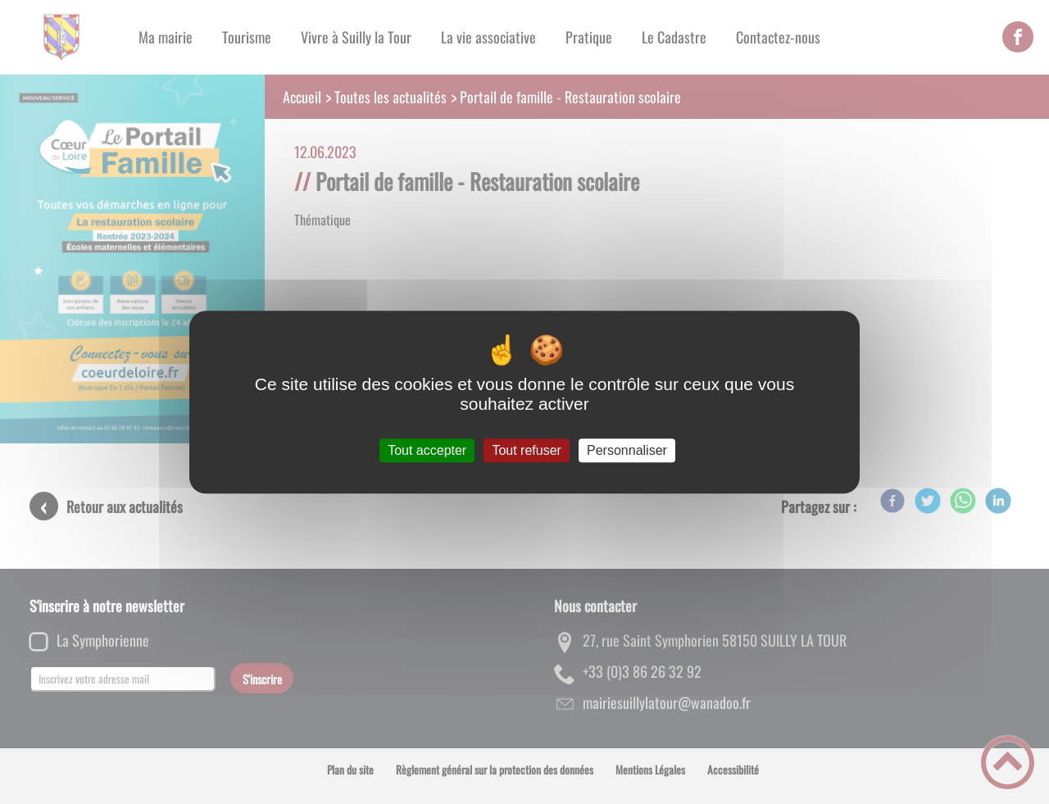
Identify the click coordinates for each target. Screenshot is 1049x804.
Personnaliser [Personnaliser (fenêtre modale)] (627, 450)
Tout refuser (526, 450)
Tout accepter (427, 450)
